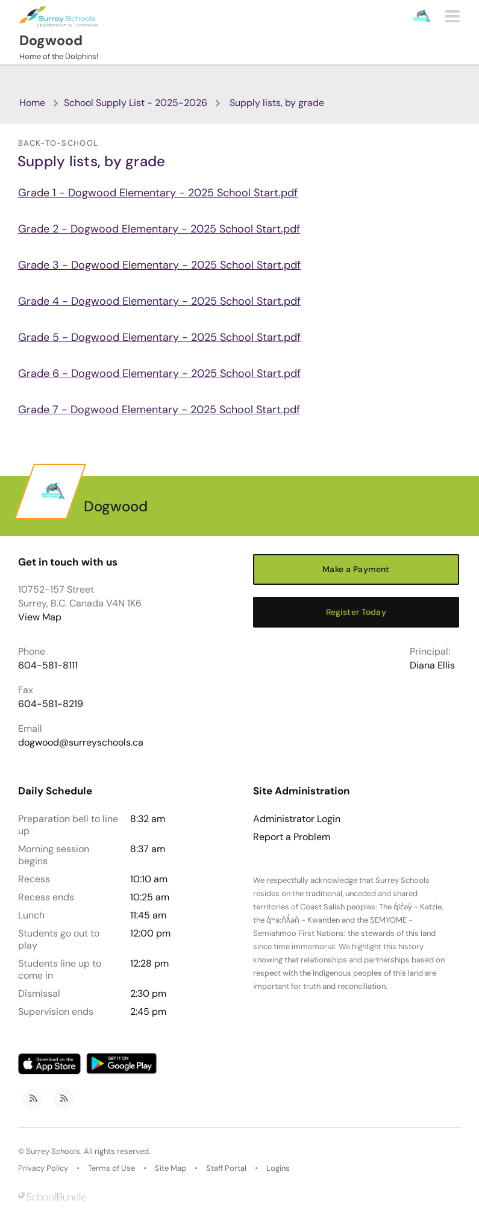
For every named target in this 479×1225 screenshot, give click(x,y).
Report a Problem (291, 837)
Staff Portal (226, 1168)
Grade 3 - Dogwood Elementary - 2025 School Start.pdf (159, 265)
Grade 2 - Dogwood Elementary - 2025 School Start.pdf (159, 229)
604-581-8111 (48, 665)
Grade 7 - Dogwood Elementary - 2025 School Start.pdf (159, 409)
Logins (278, 1168)
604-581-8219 (50, 703)
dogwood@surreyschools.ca (80, 742)
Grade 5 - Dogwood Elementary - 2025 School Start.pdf (159, 337)
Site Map (170, 1168)
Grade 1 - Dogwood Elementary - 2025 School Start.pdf (158, 192)
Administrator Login (296, 819)
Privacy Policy (43, 1168)
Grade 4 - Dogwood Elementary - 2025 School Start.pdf (159, 301)
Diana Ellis (432, 665)
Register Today (356, 611)
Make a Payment (355, 569)
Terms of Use (111, 1168)
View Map (39, 617)
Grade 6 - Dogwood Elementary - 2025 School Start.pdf (159, 373)
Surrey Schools (53, 1151)
